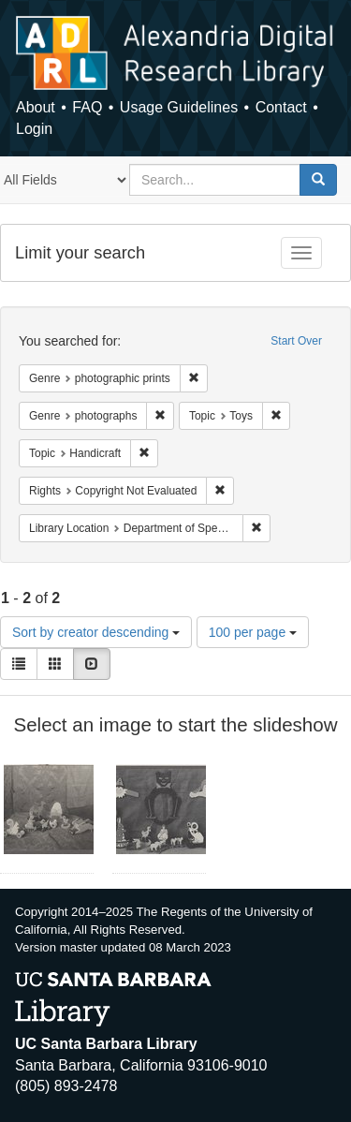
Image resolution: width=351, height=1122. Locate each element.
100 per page (253, 632)
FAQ (87, 107)
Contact (281, 107)
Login (34, 129)
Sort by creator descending (96, 632)
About (35, 107)
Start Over (296, 340)
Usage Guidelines (179, 107)
